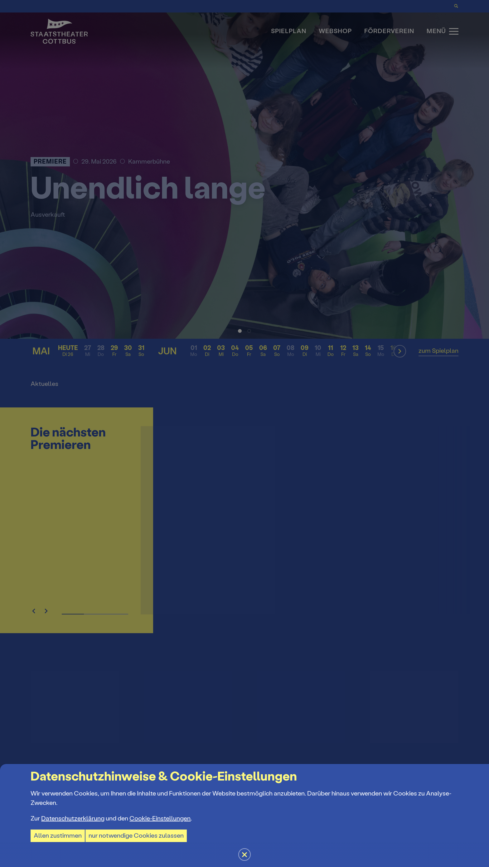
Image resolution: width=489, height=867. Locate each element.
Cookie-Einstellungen (160, 818)
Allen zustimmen (58, 835)
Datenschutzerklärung (72, 818)
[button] (244, 433)
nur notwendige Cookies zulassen (136, 835)
